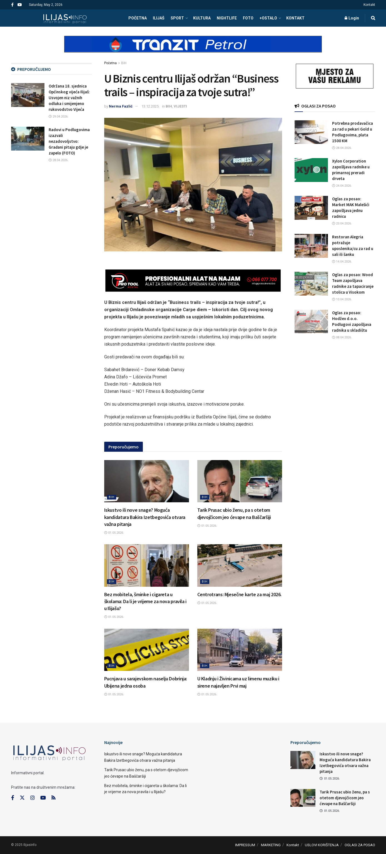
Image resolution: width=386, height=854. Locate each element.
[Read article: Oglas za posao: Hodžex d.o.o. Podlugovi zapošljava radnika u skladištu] (311, 322)
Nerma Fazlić (121, 106)
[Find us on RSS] (53, 798)
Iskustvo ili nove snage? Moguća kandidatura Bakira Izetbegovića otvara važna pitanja (144, 517)
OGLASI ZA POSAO (360, 845)
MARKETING (271, 845)
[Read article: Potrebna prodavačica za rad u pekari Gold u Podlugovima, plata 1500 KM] (311, 132)
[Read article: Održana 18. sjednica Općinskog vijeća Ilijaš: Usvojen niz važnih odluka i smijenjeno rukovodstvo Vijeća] (27, 95)
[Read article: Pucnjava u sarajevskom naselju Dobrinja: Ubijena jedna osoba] (146, 650)
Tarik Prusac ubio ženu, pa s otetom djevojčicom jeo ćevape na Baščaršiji (345, 797)
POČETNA (137, 18)
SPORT (177, 18)
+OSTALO (268, 18)
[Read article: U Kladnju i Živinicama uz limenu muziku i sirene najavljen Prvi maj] (239, 650)
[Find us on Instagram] (32, 798)
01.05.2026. (114, 533)
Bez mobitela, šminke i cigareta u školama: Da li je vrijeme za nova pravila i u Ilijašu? (145, 601)
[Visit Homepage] (65, 18)
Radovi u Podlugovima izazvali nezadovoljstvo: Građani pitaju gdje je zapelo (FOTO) (69, 141)
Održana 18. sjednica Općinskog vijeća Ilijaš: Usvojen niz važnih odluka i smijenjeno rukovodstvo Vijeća (69, 97)
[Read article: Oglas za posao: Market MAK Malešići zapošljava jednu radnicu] (311, 208)
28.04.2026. (58, 160)
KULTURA (202, 18)
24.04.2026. (342, 186)
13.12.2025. (150, 106)
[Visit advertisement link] (193, 49)
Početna (110, 63)
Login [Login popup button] (352, 18)
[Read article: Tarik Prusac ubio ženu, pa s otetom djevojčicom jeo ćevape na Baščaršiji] (239, 481)
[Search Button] (373, 18)
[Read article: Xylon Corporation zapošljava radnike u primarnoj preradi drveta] (311, 170)
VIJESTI (180, 106)
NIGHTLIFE (227, 18)
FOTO (248, 18)
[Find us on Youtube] (43, 798)
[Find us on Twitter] (22, 798)
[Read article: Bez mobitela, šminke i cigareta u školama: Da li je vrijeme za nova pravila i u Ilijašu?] (146, 565)
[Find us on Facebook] (12, 798)
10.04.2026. (342, 299)
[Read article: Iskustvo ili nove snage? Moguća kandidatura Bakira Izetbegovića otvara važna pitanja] (146, 481)
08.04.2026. (342, 337)
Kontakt (369, 5)
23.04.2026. (342, 223)
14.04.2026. (342, 261)
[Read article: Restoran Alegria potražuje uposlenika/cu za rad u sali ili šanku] (311, 246)
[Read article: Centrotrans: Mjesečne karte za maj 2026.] (239, 565)
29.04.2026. (58, 116)
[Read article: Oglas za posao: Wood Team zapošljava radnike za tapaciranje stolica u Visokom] (311, 284)
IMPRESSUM (245, 845)
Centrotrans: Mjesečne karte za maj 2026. (239, 594)
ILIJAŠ (159, 18)
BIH (123, 63)
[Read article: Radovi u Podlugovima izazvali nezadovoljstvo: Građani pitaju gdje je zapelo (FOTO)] (27, 139)
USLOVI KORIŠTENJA (322, 845)
